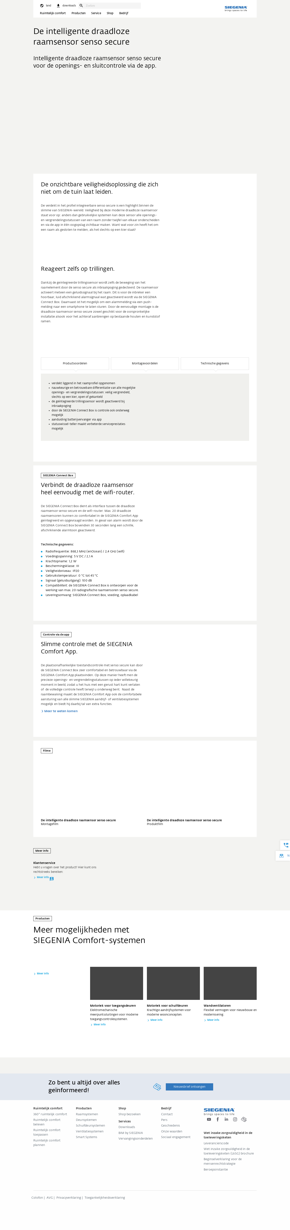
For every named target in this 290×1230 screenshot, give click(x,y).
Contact (167, 1114)
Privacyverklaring (68, 1197)
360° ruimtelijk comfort (50, 1114)
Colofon (37, 1197)
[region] (145, 399)
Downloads (126, 1127)
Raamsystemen (87, 1114)
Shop (110, 13)
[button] (75, 363)
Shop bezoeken (129, 1114)
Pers (164, 1120)
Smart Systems (86, 1137)
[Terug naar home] (236, 8)
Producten (79, 13)
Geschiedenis (170, 1125)
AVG (50, 1197)
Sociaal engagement (176, 1137)
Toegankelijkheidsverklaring (105, 1197)
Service (96, 13)
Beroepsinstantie (216, 1169)
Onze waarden (171, 1131)
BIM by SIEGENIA (130, 1133)
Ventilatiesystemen (90, 1131)
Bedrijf (123, 13)
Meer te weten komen (61, 711)
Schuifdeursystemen (90, 1125)
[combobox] (112, 6)
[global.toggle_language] (45, 5)
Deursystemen (86, 1120)
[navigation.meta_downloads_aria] (66, 5)
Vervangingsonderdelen (135, 1138)
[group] (145, 407)
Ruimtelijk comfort (53, 13)
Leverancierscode (216, 1143)
